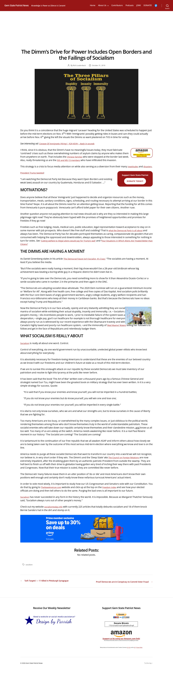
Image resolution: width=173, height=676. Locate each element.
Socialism (25, 346)
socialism (29, 568)
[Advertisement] (86, 27)
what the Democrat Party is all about (128, 233)
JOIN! (138, 5)
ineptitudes (134, 166)
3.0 (129, 654)
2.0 (127, 654)
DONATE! (148, 5)
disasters (25, 169)
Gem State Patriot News (18, 5)
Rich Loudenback (79, 65)
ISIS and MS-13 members (77, 160)
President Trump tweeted (34, 176)
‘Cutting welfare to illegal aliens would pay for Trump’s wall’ (72, 244)
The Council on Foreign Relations (126, 460)
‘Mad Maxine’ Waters (118, 328)
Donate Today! (135, 184)
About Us (102, 5)
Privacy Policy (139, 654)
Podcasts (130, 5)
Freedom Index (113, 490)
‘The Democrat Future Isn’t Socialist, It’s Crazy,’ (88, 262)
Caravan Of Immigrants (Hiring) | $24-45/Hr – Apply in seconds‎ (71, 143)
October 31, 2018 (99, 65)
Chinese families (75, 156)
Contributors (117, 5)
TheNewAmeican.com (52, 490)
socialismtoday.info (54, 510)
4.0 (134, 654)
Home (92, 5)
